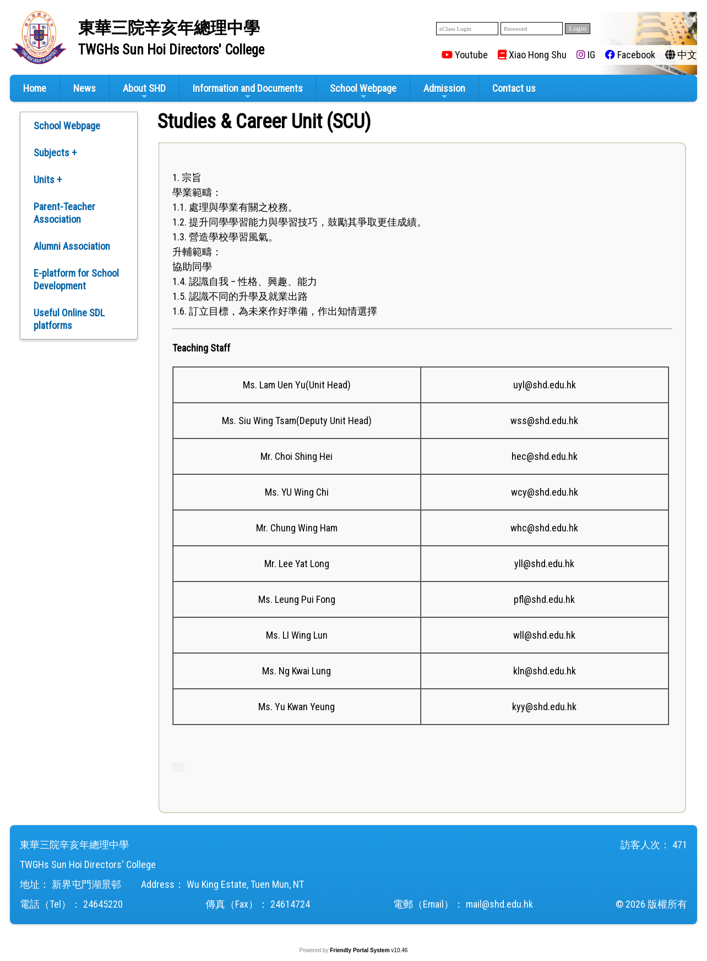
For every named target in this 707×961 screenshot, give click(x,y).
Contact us (514, 88)
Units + (48, 179)
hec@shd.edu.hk (545, 456)
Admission (444, 92)
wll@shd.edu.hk (544, 635)
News (84, 88)
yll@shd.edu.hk (544, 563)
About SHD (144, 92)
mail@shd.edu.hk (499, 904)
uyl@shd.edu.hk (544, 385)
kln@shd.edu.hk (544, 671)
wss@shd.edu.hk (544, 420)
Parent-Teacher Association (64, 213)
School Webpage (363, 92)
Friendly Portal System (360, 950)
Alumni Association (72, 246)
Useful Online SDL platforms (69, 319)
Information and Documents (248, 92)
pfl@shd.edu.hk (544, 599)
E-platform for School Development (76, 279)
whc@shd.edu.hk (544, 528)
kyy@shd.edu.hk (544, 706)
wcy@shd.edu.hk (544, 492)
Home (34, 88)
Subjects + (55, 152)
